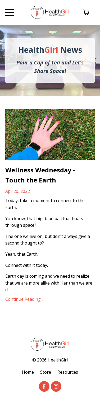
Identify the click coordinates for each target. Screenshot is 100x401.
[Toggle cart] (86, 12)
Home (28, 372)
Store (45, 372)
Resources (67, 372)
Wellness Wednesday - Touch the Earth (40, 174)
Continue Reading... (24, 299)
